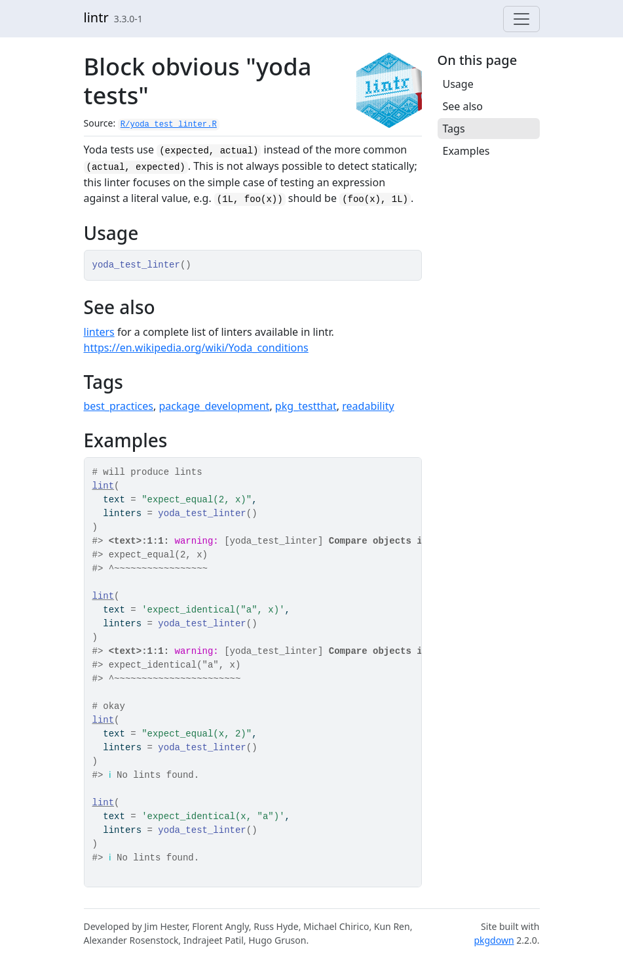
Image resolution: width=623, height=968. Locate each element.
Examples (466, 151)
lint (103, 486)
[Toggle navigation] (521, 19)
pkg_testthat (306, 406)
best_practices (118, 406)
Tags (454, 128)
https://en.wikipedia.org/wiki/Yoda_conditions (196, 347)
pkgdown (494, 940)
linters (99, 332)
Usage (458, 84)
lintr (96, 17)
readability (368, 406)
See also (463, 106)
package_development (214, 406)
